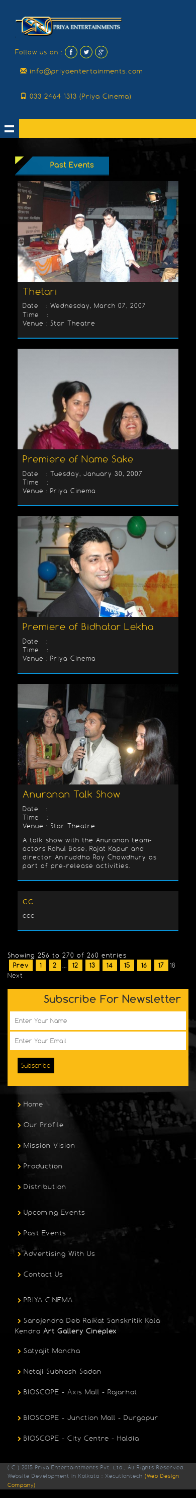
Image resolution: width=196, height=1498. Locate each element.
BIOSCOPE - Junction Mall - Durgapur (86, 1418)
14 (110, 965)
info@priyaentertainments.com (81, 71)
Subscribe (36, 1065)
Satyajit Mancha (47, 1352)
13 (92, 965)
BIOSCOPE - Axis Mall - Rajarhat (76, 1393)
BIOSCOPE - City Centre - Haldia (77, 1439)
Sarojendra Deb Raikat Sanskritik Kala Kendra (87, 1325)
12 (75, 965)
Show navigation (9, 128)
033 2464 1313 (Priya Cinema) (76, 96)
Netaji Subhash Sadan (58, 1372)
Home (29, 1105)
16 (144, 965)
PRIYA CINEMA (44, 1301)
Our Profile (39, 1126)
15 (127, 965)
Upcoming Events (50, 1213)
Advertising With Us (55, 1254)
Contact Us (39, 1275)
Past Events (40, 1234)
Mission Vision (45, 1146)
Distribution (40, 1187)
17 (161, 965)
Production (39, 1167)
